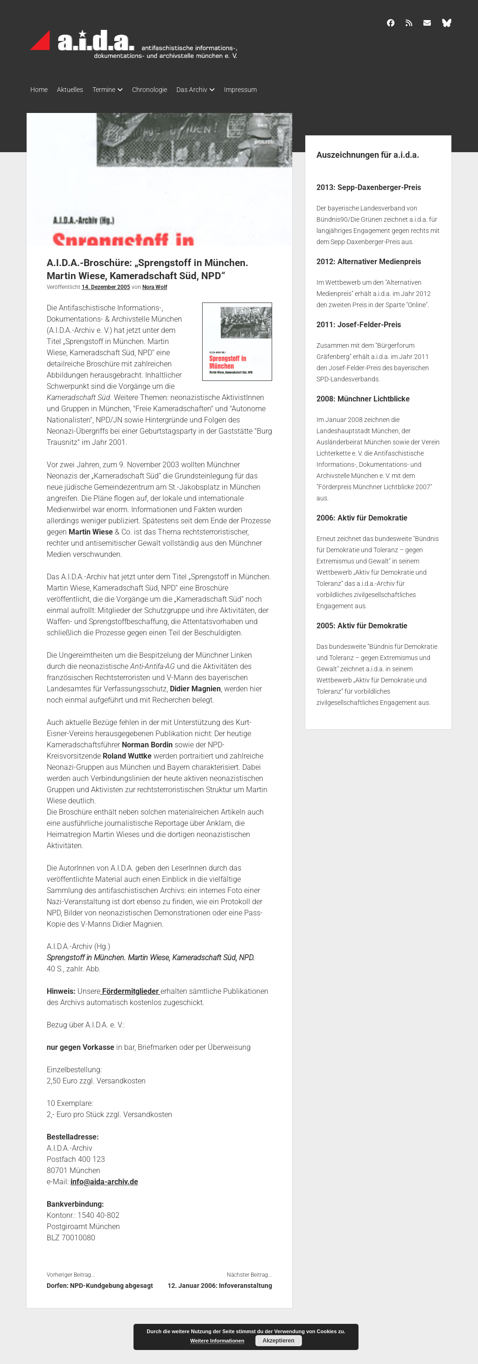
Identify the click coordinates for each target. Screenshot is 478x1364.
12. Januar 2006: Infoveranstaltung (220, 1283)
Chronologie (163, 89)
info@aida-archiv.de (104, 1178)
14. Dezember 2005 (106, 284)
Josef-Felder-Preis (369, 321)
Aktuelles (75, 89)
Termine (113, 89)
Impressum (263, 89)
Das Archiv (210, 89)
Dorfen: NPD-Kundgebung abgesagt (100, 1283)
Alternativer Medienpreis (379, 258)
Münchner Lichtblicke (373, 396)
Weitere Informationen (217, 1340)
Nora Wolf (154, 284)
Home (39, 89)
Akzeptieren (278, 1340)
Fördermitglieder (130, 988)
